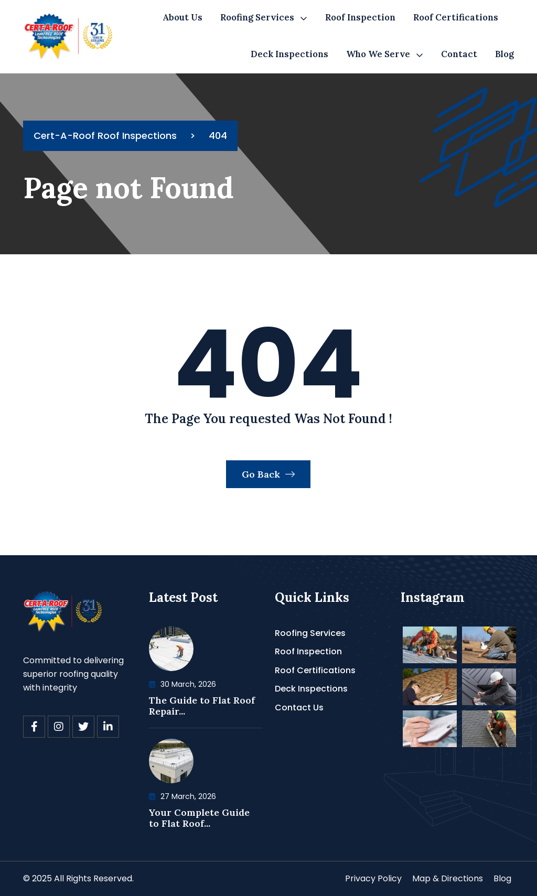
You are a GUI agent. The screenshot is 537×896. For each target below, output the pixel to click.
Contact (459, 54)
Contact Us (299, 707)
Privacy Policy (373, 878)
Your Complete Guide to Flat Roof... (199, 818)
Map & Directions (447, 878)
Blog (504, 54)
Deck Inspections (289, 54)
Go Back (268, 474)
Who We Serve (378, 54)
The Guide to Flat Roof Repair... (202, 706)
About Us (182, 17)
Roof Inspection (360, 17)
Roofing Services (257, 17)
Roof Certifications (455, 17)
